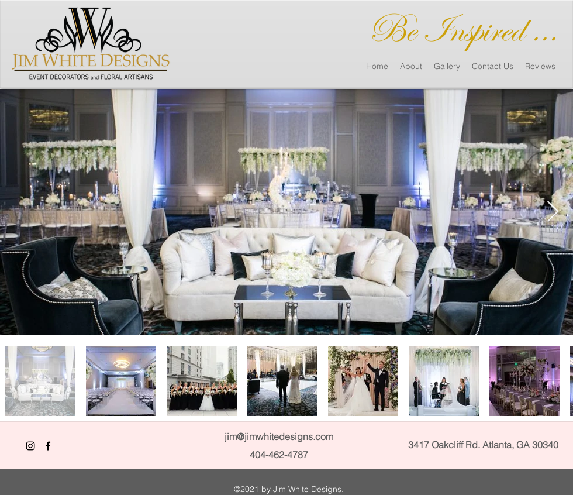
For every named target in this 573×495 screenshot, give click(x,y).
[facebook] (48, 446)
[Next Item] (553, 212)
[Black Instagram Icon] (30, 446)
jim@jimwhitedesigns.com (279, 436)
